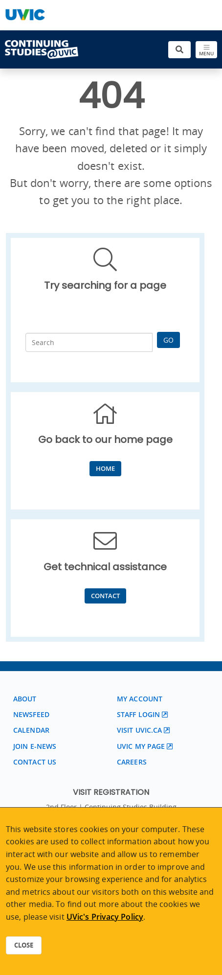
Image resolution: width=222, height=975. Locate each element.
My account (139, 698)
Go (168, 340)
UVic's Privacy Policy (105, 916)
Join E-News (34, 746)
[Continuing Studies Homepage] (41, 49)
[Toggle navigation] (206, 49)
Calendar (31, 730)
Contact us (34, 761)
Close (23, 945)
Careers (132, 761)
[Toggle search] (179, 49)
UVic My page (141, 746)
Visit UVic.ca (139, 730)
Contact (105, 595)
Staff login (138, 714)
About (25, 698)
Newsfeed (31, 714)
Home (105, 468)
